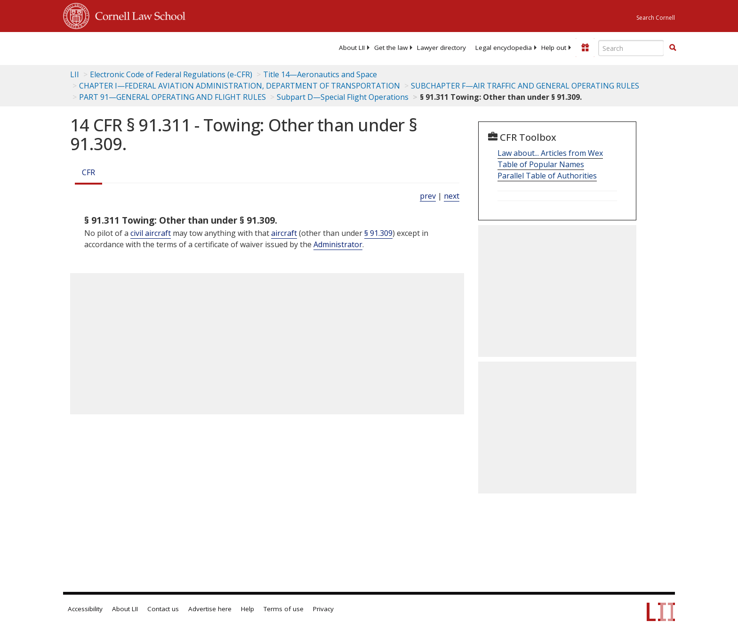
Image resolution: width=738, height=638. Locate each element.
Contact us (163, 609)
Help (247, 609)
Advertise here (210, 609)
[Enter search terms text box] (631, 48)
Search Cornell (655, 18)
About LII (352, 47)
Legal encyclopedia (503, 47)
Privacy (323, 609)
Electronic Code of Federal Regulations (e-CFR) (171, 74)
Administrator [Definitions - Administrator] (337, 244)
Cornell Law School (137, 14)
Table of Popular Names (540, 164)
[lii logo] (169, 47)
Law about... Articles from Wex (550, 153)
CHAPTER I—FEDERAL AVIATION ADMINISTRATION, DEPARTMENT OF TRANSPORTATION (239, 86)
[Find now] (673, 48)
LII (74, 74)
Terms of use (284, 609)
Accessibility (85, 609)
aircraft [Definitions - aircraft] (284, 233)
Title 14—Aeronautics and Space (320, 74)
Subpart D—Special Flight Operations (343, 97)
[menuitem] (351, 47)
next (451, 196)
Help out (553, 47)
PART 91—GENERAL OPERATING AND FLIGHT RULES (172, 97)
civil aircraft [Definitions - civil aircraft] (150, 233)
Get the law (391, 47)
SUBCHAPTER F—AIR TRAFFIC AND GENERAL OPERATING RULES (525, 86)
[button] (672, 47)
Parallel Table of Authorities (547, 175)
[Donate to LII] (585, 47)
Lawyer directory (441, 47)
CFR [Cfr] (88, 172)
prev (428, 196)
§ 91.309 (378, 233)
